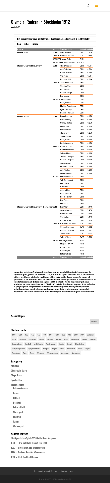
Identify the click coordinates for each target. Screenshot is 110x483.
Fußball (16, 398)
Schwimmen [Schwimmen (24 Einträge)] (71, 348)
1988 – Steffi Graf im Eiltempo (24, 457)
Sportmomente (17, 384)
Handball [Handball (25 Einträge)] (28, 344)
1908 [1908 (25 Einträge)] (13, 334)
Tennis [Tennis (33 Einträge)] (25, 353)
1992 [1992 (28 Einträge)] (63, 334)
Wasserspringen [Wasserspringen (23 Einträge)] (52, 353)
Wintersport (18, 426)
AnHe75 (17, 27)
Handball (17, 402)
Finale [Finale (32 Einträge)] (66, 339)
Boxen (15, 393)
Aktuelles (15, 366)
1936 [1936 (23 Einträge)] (26, 334)
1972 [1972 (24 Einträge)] (32, 334)
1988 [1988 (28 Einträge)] (57, 334)
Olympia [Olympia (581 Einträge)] (69, 344)
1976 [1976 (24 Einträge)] (38, 334)
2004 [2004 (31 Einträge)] (82, 334)
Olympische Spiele (19, 370)
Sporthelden (16, 380)
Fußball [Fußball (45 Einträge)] (84, 339)
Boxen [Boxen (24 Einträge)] (14, 339)
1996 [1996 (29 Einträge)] (69, 334)
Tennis (16, 421)
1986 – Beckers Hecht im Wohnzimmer (28, 452)
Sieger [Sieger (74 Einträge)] (87, 348)
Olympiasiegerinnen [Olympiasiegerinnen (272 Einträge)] (18, 348)
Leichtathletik (19, 407)
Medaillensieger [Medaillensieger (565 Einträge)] (51, 344)
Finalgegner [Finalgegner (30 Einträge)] (75, 339)
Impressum (67, 471)
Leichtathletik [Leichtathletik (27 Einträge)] (38, 344)
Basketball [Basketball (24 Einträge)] (90, 334)
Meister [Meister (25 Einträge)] (61, 344)
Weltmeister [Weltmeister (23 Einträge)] (65, 353)
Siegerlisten (16, 375)
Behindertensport (21, 388)
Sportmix (17, 417)
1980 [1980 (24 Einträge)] (44, 334)
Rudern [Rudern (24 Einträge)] (61, 348)
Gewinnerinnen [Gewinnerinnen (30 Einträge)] (17, 344)
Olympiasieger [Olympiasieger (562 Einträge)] (80, 344)
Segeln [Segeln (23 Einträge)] (80, 348)
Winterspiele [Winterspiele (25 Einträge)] (76, 353)
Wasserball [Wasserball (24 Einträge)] (41, 353)
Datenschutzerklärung (45, 471)
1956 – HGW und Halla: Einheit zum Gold (29, 443)
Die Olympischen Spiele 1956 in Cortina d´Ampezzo (33, 438)
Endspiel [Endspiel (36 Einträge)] (41, 339)
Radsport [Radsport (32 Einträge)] (46, 348)
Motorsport (18, 412)
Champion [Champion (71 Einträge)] (22, 339)
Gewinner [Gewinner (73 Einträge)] (93, 339)
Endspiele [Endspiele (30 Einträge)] (50, 339)
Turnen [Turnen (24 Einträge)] (32, 353)
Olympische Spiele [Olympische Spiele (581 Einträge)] (34, 348)
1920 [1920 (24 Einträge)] (20, 334)
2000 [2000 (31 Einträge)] (76, 334)
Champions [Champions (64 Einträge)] (32, 339)
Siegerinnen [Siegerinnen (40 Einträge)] (16, 353)
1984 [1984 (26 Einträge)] (50, 334)
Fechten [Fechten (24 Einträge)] (58, 339)
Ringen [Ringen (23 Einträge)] (54, 348)
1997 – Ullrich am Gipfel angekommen (28, 447)
